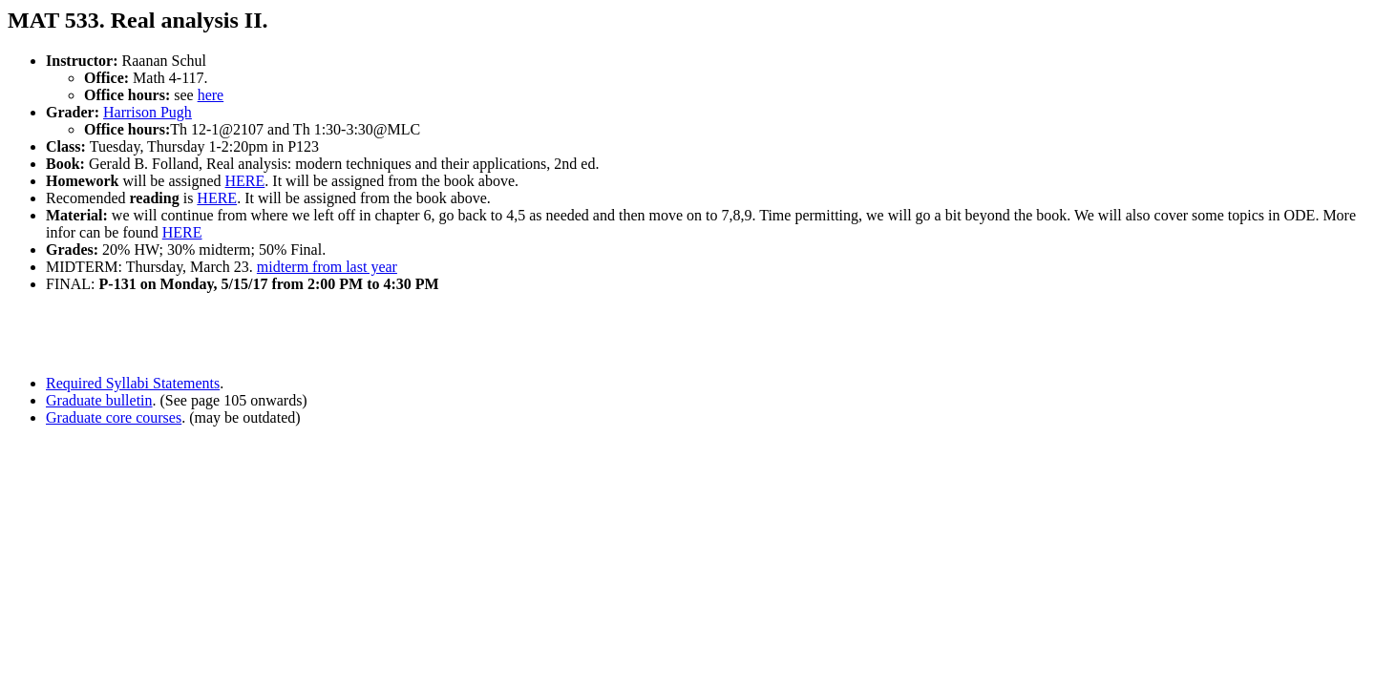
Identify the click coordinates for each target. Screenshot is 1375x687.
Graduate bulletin (99, 400)
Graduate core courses (113, 417)
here (211, 95)
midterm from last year (327, 267)
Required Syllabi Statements (133, 383)
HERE (245, 181)
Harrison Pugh (147, 112)
